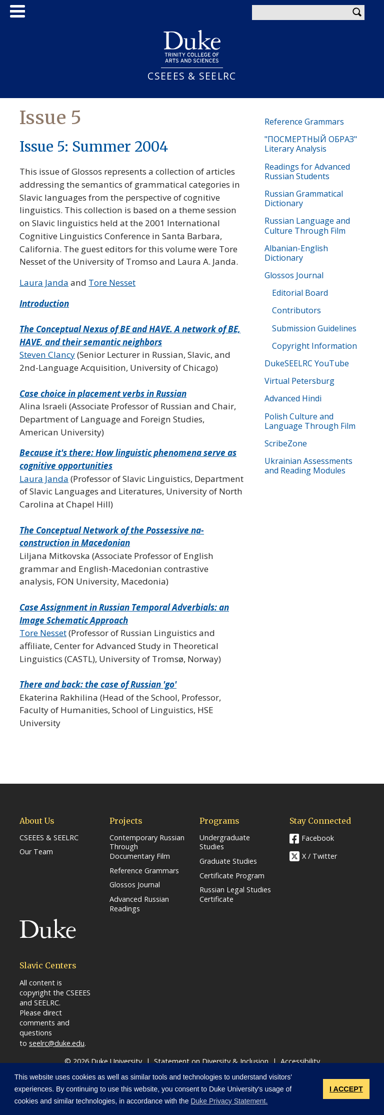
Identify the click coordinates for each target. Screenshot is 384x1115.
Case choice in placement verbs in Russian (103, 393)
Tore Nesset (112, 282)
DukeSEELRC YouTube (306, 363)
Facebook (318, 838)
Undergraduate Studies (225, 842)
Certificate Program (232, 875)
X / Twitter (319, 856)
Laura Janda (44, 282)
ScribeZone (285, 443)
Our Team (36, 851)
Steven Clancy (47, 354)
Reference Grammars (304, 121)
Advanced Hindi (293, 398)
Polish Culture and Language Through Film (310, 421)
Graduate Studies (228, 861)
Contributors (296, 310)
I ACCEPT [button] (346, 1089)
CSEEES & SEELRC (192, 76)
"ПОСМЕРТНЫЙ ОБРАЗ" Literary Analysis (310, 144)
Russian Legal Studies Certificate (235, 894)
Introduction (44, 303)
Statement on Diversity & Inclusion (211, 1061)
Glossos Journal (294, 275)
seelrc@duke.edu (56, 1043)
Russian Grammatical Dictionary (303, 198)
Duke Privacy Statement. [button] (229, 1101)
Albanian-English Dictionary (296, 253)
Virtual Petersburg (299, 380)
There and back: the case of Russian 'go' (98, 684)
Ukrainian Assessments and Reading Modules (308, 465)
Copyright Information (314, 345)
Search (357, 12)
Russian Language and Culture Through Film (307, 225)
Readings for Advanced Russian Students (307, 171)
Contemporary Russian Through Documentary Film (147, 847)
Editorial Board (300, 292)
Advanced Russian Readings (139, 904)
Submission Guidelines (314, 328)
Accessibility (300, 1061)
